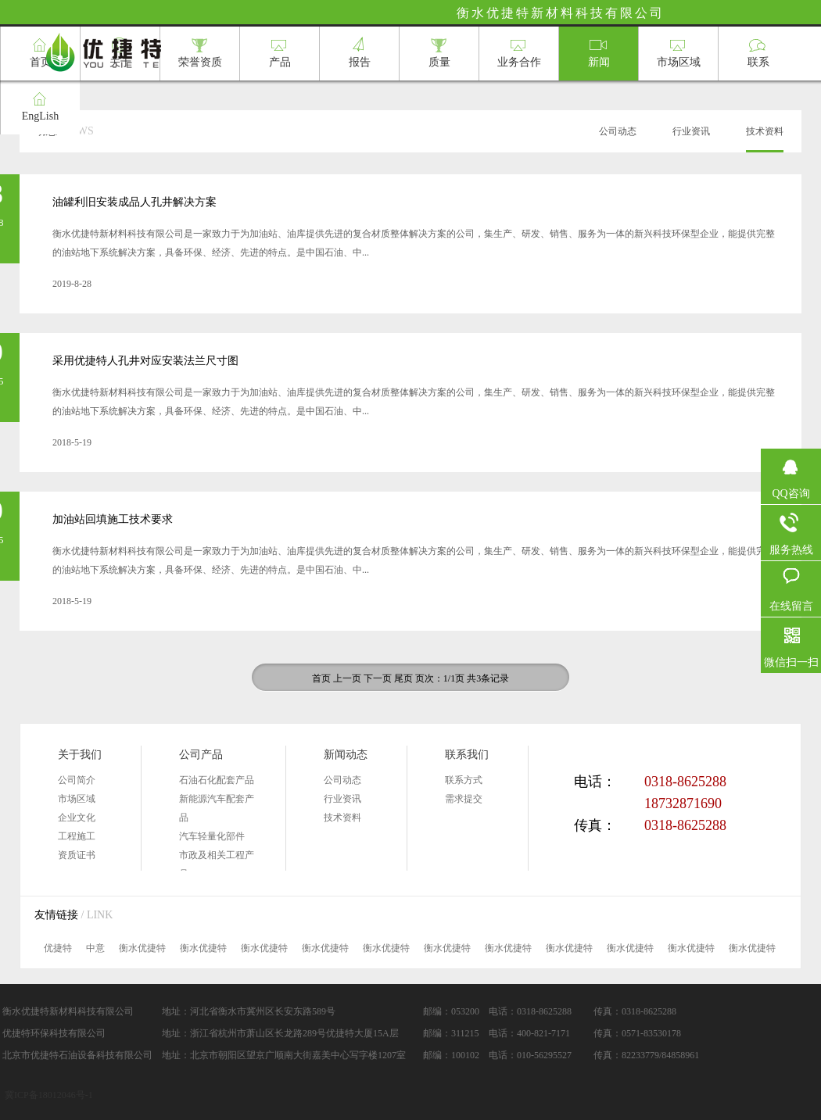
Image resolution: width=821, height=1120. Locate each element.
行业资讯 (342, 798)
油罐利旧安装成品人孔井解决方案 (134, 202)
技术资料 (342, 817)
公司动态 (342, 780)
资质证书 (76, 855)
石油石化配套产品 (216, 780)
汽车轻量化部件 (212, 836)
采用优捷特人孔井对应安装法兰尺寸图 (145, 361)
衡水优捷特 (142, 948)
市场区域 (76, 798)
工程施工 (76, 836)
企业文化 (76, 817)
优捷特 (58, 948)
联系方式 (463, 780)
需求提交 (463, 798)
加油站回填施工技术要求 (112, 519)
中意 (95, 948)
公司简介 (76, 780)
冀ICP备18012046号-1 (49, 1095)
